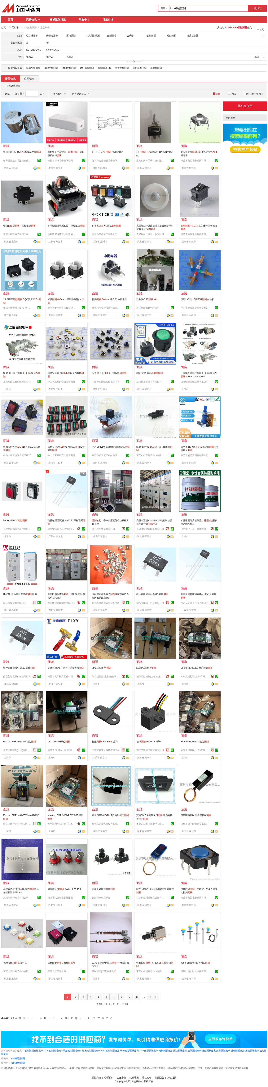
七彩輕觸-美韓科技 (15, 962)
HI (45, 1018)
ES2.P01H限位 (146, 667)
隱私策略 (146, 1077)
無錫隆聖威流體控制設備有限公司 (62, 234)
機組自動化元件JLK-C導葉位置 (22, 151)
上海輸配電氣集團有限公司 (17, 381)
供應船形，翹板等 (61, 962)
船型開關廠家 (223, 1050)
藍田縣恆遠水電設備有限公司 (17, 160)
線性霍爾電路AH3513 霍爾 (152, 594)
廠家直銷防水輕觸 (103, 889)
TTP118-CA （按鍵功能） (108, 151)
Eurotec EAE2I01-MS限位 (196, 667)
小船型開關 (156, 67)
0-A (15, 1018)
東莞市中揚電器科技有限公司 (195, 234)
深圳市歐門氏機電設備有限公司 (195, 823)
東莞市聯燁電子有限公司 (60, 160)
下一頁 (153, 996)
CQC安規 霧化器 (149, 373)
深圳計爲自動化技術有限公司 (195, 971)
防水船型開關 (140, 67)
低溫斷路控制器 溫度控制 (196, 815)
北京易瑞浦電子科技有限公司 (17, 529)
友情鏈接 (171, 1077)
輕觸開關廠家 (166, 1050)
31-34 (125, 1004)
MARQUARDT (15, 520)
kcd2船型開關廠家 (129, 1050)
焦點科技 (138, 1081)
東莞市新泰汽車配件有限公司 (106, 823)
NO (66, 1018)
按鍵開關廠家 (252, 1050)
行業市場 (108, 19)
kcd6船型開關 (18, 1058)
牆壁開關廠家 (194, 1050)
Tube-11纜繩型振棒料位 (195, 962)
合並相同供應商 (253, 93)
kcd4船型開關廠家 (53, 1050)
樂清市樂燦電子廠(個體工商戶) (17, 307)
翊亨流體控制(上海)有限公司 (106, 676)
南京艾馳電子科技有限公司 (61, 529)
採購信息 (33, 19)
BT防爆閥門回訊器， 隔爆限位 (66, 225)
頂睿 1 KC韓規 (106, 225)
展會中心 (84, 19)
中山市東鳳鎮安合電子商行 (194, 307)
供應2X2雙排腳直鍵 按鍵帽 (197, 299)
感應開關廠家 (237, 1050)
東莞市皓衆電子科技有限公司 (106, 455)
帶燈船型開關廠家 (72, 1050)
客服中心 (121, 1077)
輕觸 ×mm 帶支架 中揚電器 (109, 299)
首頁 (10, 19)
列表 (232, 93)
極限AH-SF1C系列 (105, 741)
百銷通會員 (14, 85)
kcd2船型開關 (51, 67)
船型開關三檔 (104, 67)
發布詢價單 (245, 105)
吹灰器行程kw (146, 299)
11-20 (107, 1004)
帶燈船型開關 (122, 67)
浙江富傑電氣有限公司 (14, 602)
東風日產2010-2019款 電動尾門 (110, 815)
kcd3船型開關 (69, 67)
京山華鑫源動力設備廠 (147, 307)
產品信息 (10, 78)
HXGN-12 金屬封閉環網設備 (20, 594)
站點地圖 (134, 1077)
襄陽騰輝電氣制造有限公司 (150, 529)
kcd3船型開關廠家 (148, 1050)
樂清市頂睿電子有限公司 (104, 234)
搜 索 (257, 8)
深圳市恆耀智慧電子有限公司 (106, 160)
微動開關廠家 (209, 1050)
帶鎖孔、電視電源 (19, 225)
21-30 (116, 1004)
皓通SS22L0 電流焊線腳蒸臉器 (111, 446)
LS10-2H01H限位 (59, 741)
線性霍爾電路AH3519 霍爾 (19, 667)
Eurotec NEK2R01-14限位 (19, 741)
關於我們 (96, 1077)
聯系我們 (108, 1077)
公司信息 (29, 78)
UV (93, 1018)
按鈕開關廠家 (180, 1050)
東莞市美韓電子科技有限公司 (150, 160)
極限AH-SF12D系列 (148, 741)
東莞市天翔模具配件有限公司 (62, 676)
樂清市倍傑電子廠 (101, 897)
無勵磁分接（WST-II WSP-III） (66, 889)
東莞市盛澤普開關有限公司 (194, 455)
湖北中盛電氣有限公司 (103, 529)
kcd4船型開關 (87, 67)
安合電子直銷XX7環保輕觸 (109, 373)
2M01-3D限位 (101, 667)
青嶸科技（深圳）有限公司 (150, 234)
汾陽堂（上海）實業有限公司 (195, 529)
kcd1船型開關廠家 (110, 1050)
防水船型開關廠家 (91, 1050)
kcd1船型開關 (33, 67)
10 (137, 996)
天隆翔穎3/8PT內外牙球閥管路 (66, 667)
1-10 (99, 1004)
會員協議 (159, 1077)
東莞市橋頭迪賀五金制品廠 (106, 602)
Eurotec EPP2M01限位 (195, 741)
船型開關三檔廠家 (34, 1050)
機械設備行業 (58, 19)
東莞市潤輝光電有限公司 (16, 897)
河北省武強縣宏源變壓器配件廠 (62, 897)
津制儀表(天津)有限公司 (104, 971)
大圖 (217, 93)
